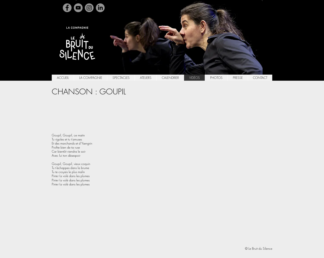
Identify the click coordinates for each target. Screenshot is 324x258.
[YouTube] (78, 7)
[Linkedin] (100, 7)
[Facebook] (67, 7)
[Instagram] (89, 7)
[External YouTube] (190, 168)
